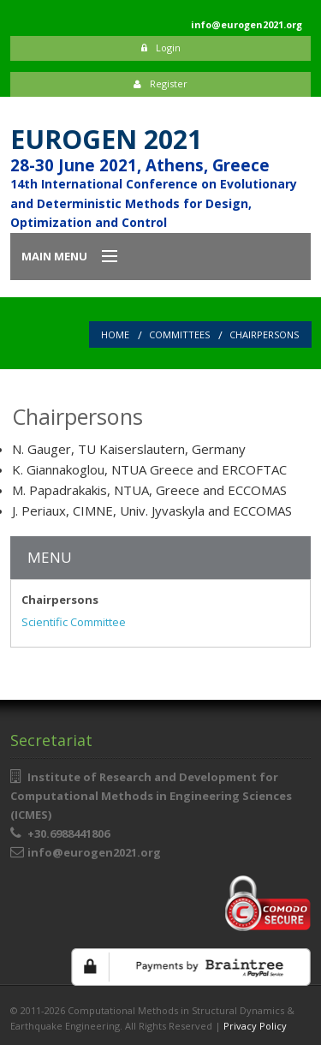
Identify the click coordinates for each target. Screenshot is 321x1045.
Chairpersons (264, 334)
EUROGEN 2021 (106, 139)
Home (115, 334)
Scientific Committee (73, 622)
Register (160, 83)
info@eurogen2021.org (94, 852)
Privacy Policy (255, 1025)
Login (161, 47)
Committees (179, 334)
